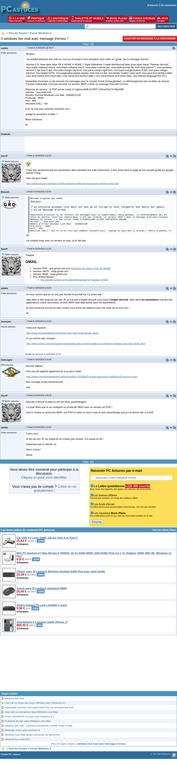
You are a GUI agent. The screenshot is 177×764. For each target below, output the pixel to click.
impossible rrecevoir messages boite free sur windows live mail (39, 707)
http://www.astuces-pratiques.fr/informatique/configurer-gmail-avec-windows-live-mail (72, 183)
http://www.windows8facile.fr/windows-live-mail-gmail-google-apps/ (62, 333)
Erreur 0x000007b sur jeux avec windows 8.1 (29, 716)
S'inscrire (152, 5)
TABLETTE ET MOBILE (87, 19)
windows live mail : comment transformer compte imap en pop (38, 725)
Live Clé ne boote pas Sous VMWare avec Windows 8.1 (35, 702)
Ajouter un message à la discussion (149, 38)
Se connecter (168, 5)
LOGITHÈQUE (58, 19)
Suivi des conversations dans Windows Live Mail (31, 712)
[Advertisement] (88, 664)
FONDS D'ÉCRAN (142, 19)
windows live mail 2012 (17, 739)
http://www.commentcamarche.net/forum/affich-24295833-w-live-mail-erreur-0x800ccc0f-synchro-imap (81, 376)
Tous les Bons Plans (164, 529)
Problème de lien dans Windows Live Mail (27, 721)
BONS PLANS (116, 19)
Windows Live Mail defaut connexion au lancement (32, 734)
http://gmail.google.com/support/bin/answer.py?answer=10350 (74, 279)
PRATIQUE (36, 19)
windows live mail (14, 698)
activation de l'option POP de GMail (90, 268)
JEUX (162, 19)
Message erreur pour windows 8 (22, 730)
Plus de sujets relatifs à (88, 743)
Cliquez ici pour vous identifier (43, 477)
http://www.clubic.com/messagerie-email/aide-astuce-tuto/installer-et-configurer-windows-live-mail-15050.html (85, 343)
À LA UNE (17, 19)
